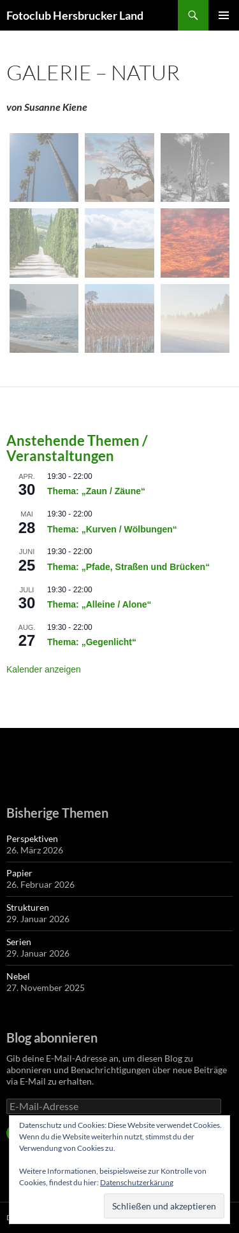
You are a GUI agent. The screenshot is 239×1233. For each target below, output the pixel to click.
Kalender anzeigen (43, 669)
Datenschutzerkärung (136, 1182)
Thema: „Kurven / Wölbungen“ (112, 529)
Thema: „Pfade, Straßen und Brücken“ (128, 567)
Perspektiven (32, 838)
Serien (18, 941)
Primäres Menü (223, 15)
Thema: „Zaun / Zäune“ (96, 491)
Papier (19, 872)
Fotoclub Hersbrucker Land (74, 15)
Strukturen (27, 907)
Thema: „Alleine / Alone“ (99, 604)
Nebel (18, 976)
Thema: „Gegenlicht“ (91, 642)
